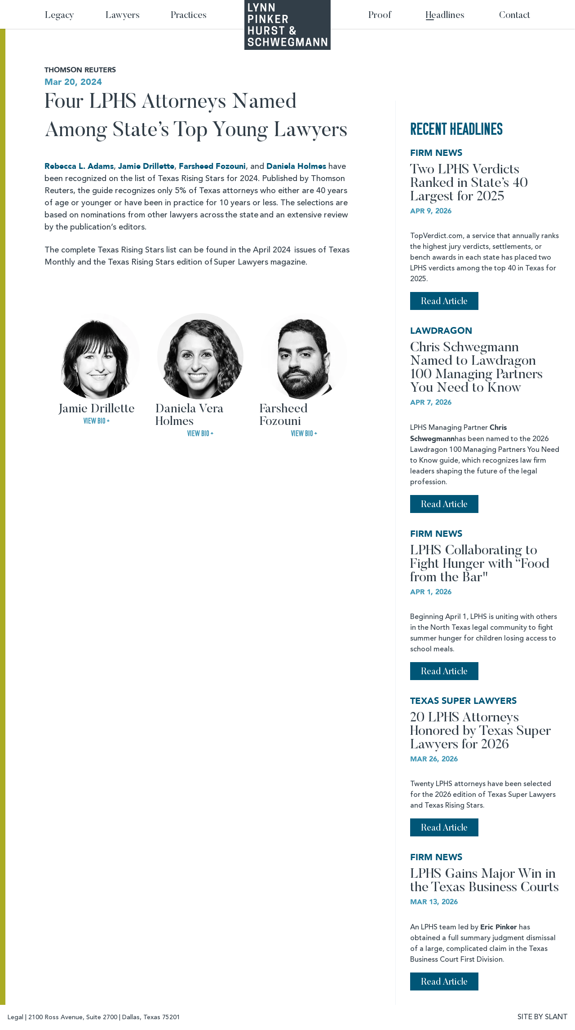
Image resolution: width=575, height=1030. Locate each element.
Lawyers (123, 16)
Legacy (59, 16)
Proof (379, 16)
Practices (189, 16)
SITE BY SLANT (543, 1017)
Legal (15, 1017)
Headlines (445, 16)
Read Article (444, 301)
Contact (514, 16)
